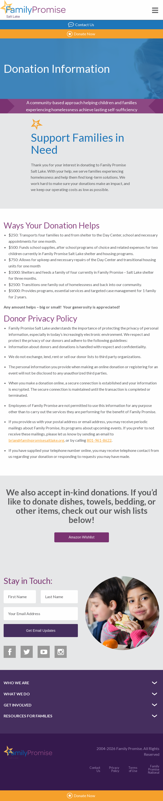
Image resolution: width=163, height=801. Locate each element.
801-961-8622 (99, 440)
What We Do (17, 693)
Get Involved (18, 705)
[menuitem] (81, 683)
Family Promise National (153, 769)
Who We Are (16, 682)
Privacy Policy (114, 769)
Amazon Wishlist (82, 537)
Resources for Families (28, 715)
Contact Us (81, 24)
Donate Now (81, 34)
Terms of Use (132, 769)
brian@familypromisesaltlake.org (36, 440)
